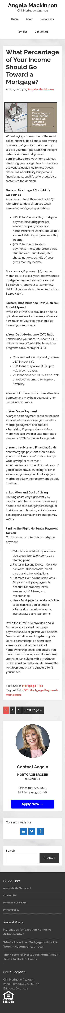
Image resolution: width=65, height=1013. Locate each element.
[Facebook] (40, 831)
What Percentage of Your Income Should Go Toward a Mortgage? (32, 66)
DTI (26, 690)
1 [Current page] (6, 710)
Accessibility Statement (17, 888)
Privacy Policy (11, 910)
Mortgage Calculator (15, 902)
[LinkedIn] (23, 831)
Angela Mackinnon (32, 5)
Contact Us (9, 895)
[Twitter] (31, 831)
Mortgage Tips (32, 685)
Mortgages (13, 694)
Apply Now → (32, 804)
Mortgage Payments (44, 690)
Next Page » (33, 710)
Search (10, 850)
